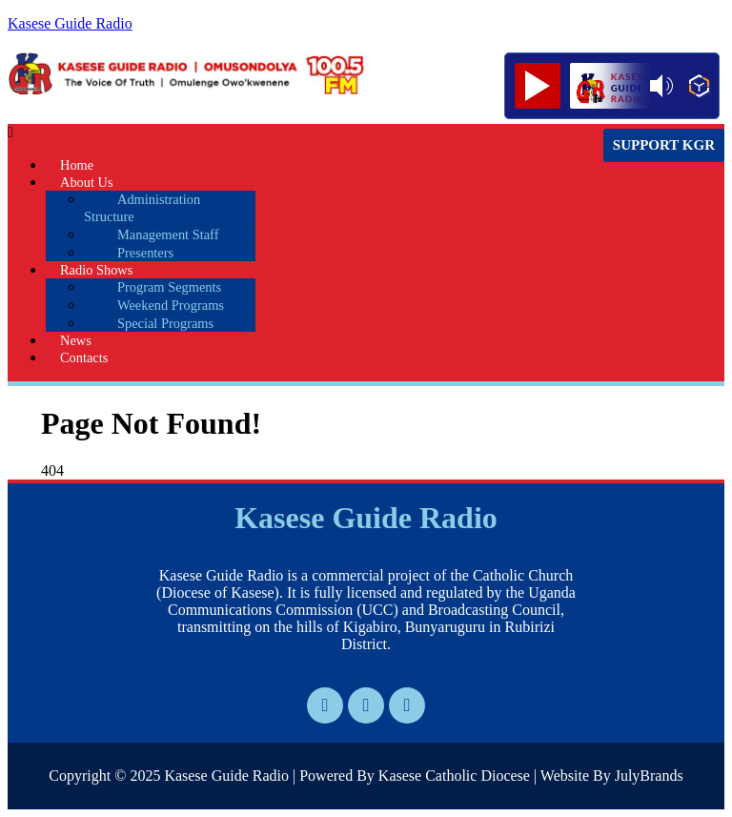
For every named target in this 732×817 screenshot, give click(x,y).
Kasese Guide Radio (70, 23)
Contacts (84, 357)
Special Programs (165, 323)
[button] (258, 132)
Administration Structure (142, 208)
